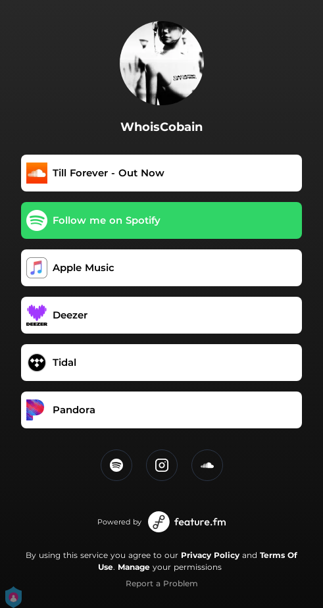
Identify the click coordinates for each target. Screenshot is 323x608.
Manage (134, 567)
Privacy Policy (210, 555)
